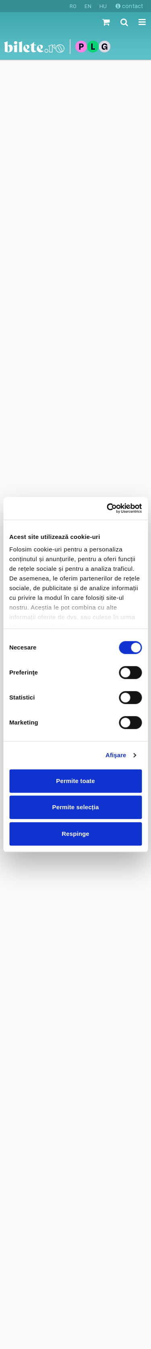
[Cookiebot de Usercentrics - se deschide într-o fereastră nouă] (107, 508)
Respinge (75, 833)
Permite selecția (75, 807)
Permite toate (75, 780)
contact (129, 6)
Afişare (115, 755)
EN (88, 6)
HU (103, 6)
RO (73, 6)
